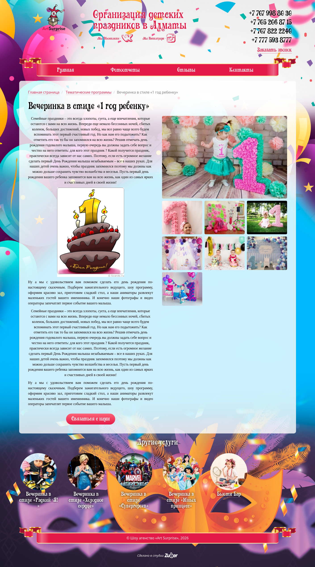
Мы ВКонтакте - (115, 38)
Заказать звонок (274, 49)
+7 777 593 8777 (272, 40)
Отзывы (186, 69)
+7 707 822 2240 (271, 31)
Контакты (241, 69)
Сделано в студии (157, 555)
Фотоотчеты (125, 69)
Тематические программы (89, 92)
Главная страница (44, 92)
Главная (65, 69)
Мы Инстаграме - (159, 38)
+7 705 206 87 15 (271, 22)
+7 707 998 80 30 (270, 13)
